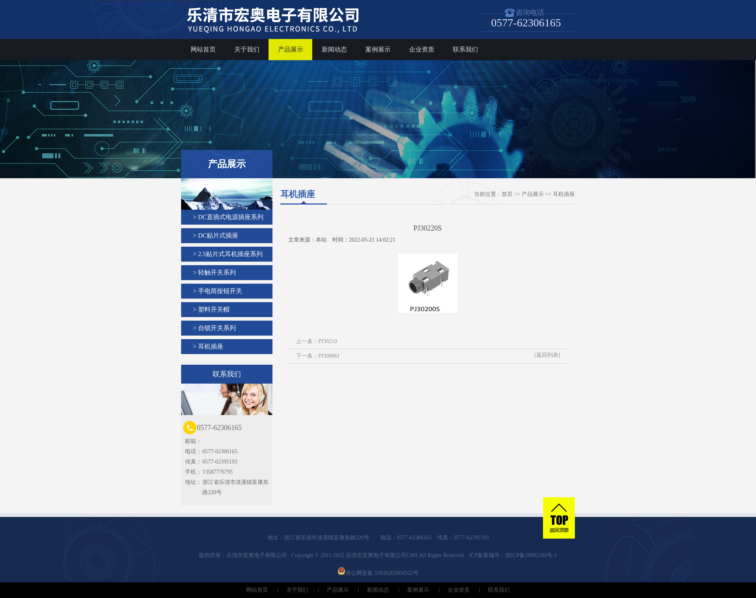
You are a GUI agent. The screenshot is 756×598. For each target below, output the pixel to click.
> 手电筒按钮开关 (217, 291)
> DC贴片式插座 (215, 235)
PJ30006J (328, 356)
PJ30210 (327, 341)
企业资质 (421, 49)
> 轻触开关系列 (214, 272)
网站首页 (203, 49)
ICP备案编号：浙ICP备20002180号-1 (513, 555)
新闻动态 (334, 49)
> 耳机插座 (208, 346)
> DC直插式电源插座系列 (228, 217)
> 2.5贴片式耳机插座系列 (228, 254)
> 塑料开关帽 (211, 309)
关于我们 (246, 49)
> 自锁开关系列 (214, 328)
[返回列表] (547, 355)
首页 (507, 194)
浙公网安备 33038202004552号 (378, 573)
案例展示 (378, 49)
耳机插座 (564, 194)
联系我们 (465, 49)
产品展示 (290, 49)
